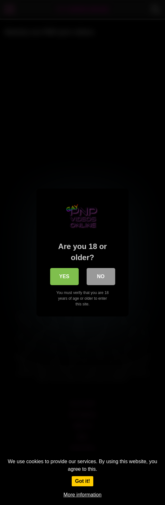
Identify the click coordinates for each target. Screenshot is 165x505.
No (101, 276)
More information (82, 494)
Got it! (82, 481)
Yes (64, 276)
